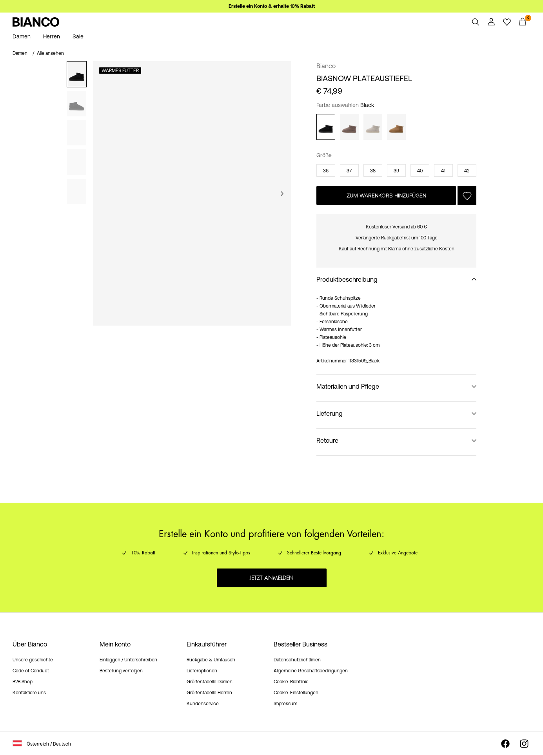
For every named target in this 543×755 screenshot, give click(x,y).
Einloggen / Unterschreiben (128, 660)
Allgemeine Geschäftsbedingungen (311, 671)
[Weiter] (281, 193)
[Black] (325, 127)
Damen (20, 53)
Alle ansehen (50, 53)
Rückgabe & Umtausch (211, 660)
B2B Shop (23, 681)
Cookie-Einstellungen (296, 692)
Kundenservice (203, 703)
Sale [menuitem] (78, 36)
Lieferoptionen (202, 671)
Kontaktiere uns (29, 692)
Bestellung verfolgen (121, 671)
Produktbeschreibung (347, 279)
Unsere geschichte (33, 660)
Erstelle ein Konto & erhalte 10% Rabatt (272, 6)
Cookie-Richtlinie (291, 681)
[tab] (77, 74)
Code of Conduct (31, 671)
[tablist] (77, 193)
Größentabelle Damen (209, 681)
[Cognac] (396, 127)
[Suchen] (475, 22)
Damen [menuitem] (22, 36)
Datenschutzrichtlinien (297, 660)
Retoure (327, 440)
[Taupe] (349, 127)
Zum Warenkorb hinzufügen (386, 195)
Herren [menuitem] (51, 36)
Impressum (285, 703)
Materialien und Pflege (347, 386)
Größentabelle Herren (209, 692)
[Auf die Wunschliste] (467, 195)
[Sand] (372, 127)
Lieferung (329, 413)
